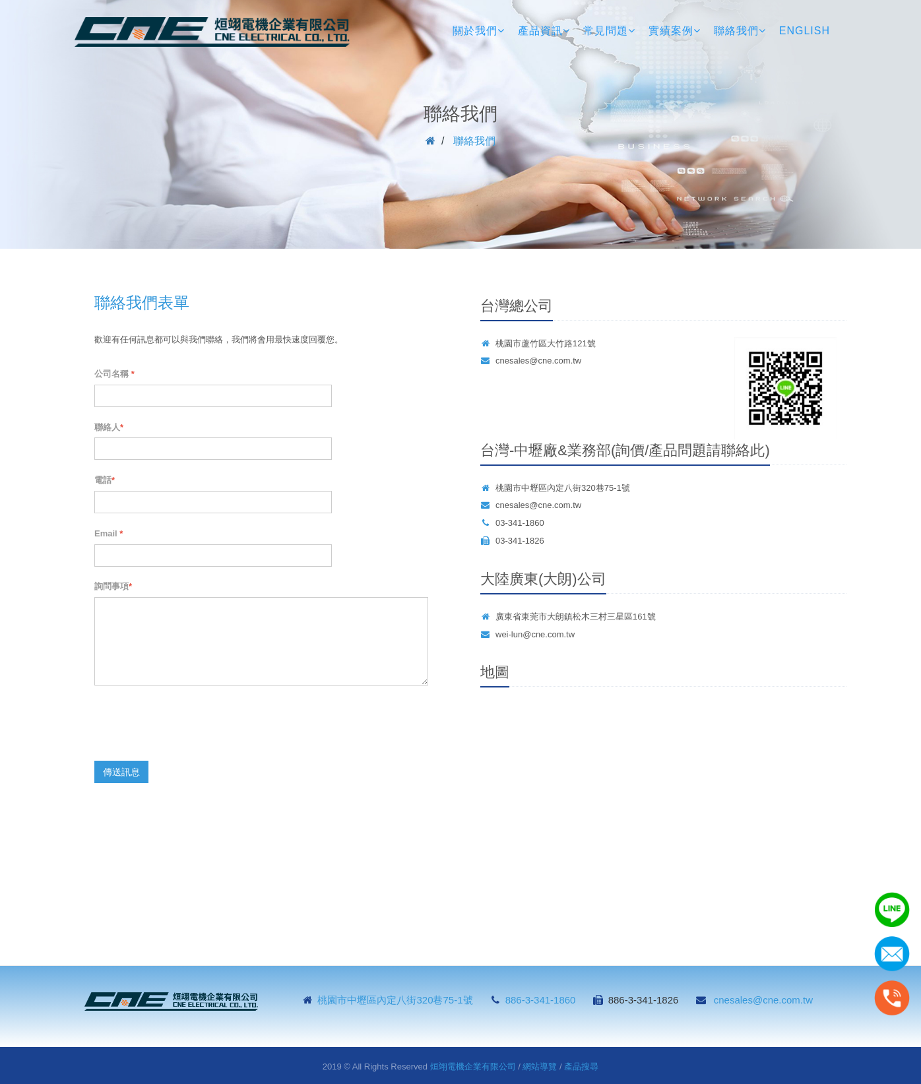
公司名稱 (114, 374)
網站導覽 (540, 1066)
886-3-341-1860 (540, 999)
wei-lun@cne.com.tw (535, 634)
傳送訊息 (121, 772)
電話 (104, 480)
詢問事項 (113, 586)
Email (108, 533)
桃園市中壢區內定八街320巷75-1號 (396, 999)
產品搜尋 (581, 1066)
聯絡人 (108, 427)
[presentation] (194, 725)
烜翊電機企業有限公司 (473, 1066)
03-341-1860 (519, 523)
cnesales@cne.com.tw (538, 361)
